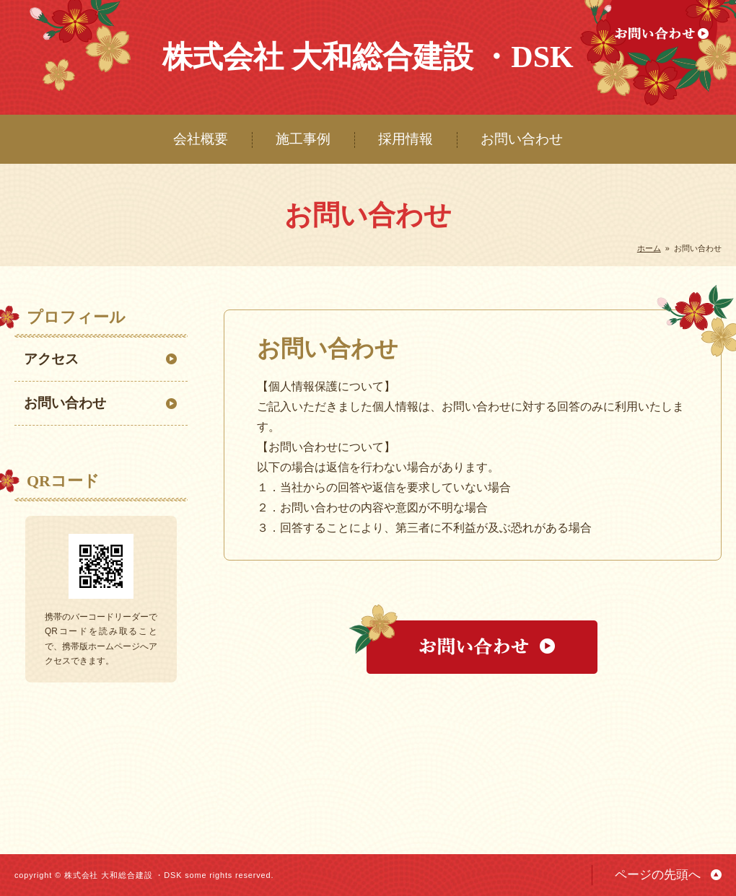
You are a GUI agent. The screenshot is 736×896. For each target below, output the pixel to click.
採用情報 (405, 138)
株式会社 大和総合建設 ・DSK (367, 57)
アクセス (51, 358)
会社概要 (200, 138)
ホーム (649, 248)
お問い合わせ (522, 138)
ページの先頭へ (658, 875)
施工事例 (303, 138)
